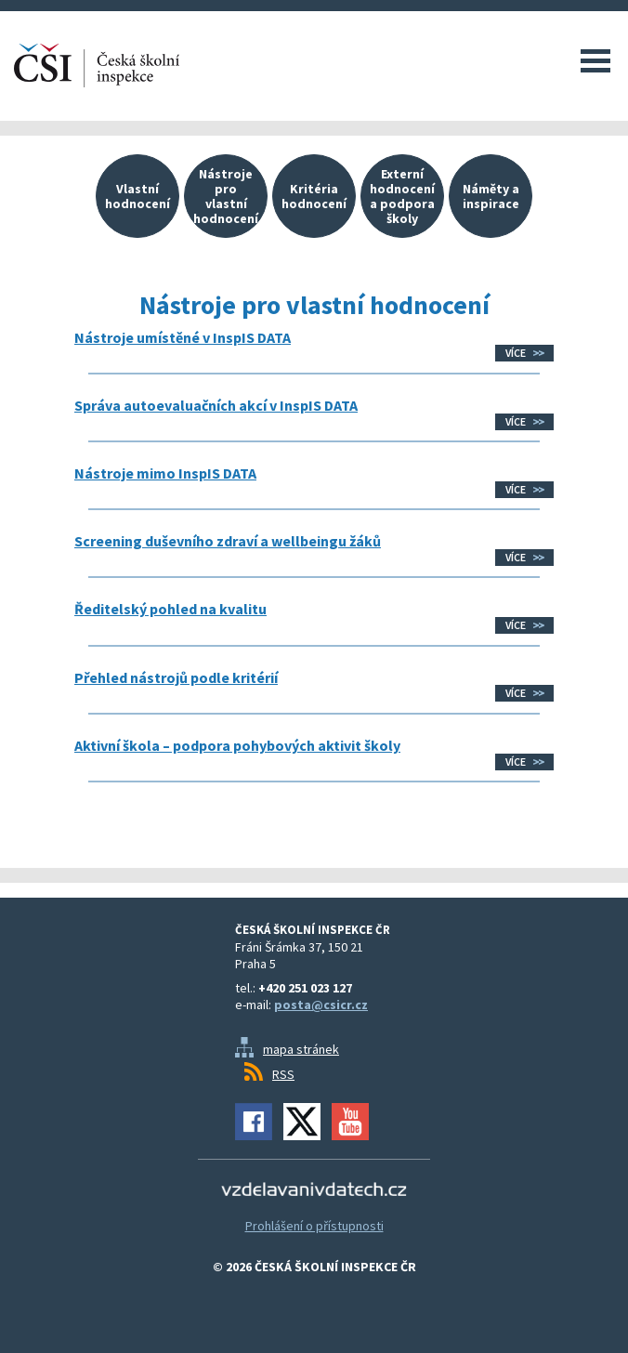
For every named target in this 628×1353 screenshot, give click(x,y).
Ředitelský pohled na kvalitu (170, 608)
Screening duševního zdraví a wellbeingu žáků (227, 541)
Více (515, 353)
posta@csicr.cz (321, 1004)
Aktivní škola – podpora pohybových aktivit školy (237, 745)
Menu (595, 60)
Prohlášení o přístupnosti (314, 1225)
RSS (283, 1074)
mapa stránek (301, 1049)
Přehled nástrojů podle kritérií (176, 677)
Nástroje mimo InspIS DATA (165, 473)
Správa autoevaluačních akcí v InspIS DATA (216, 405)
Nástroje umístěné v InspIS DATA (182, 337)
